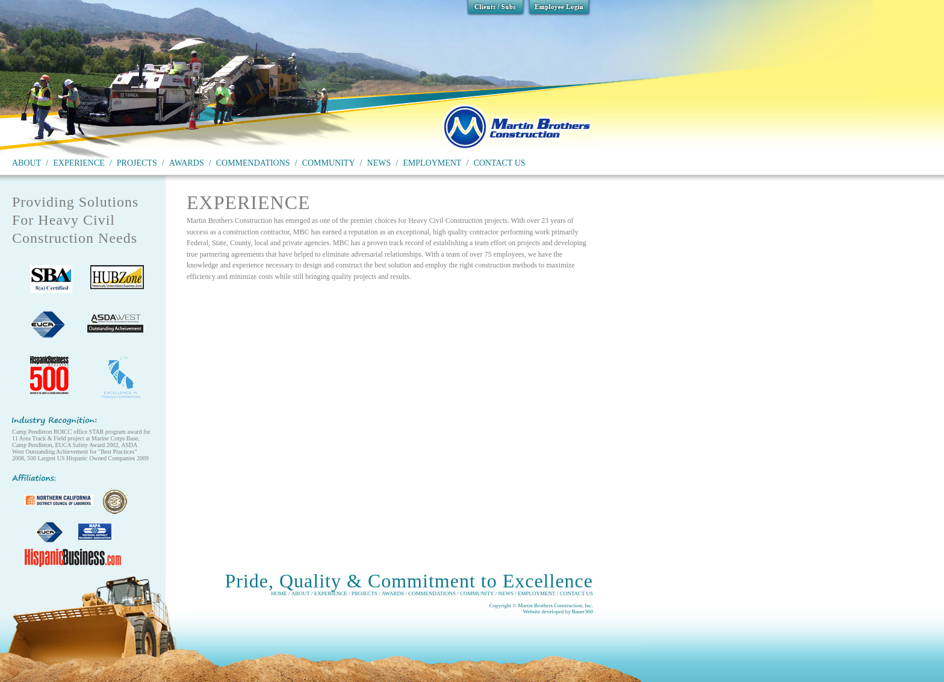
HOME (279, 593)
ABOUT (26, 162)
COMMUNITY (328, 162)
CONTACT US (499, 162)
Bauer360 (582, 611)
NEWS (379, 162)
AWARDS (186, 162)
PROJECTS (137, 162)
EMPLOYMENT (432, 162)
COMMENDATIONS (253, 162)
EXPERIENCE (79, 162)
